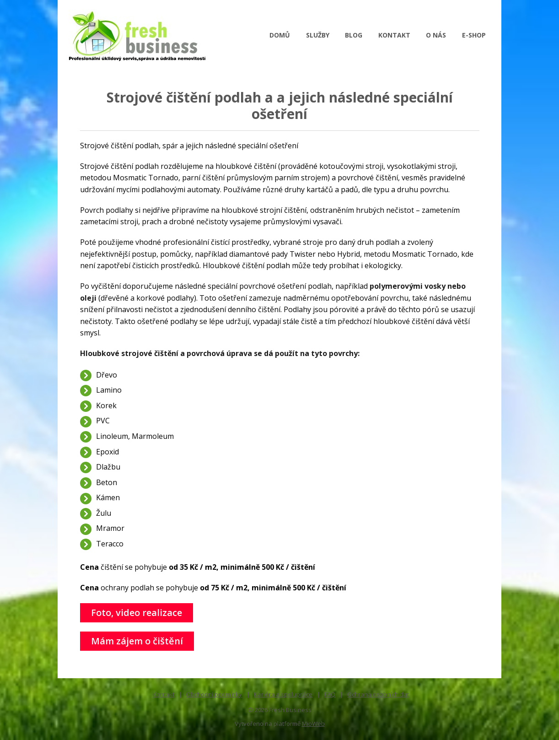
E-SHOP (474, 35)
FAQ (329, 694)
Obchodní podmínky (214, 694)
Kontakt (163, 694)
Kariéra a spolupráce (283, 694)
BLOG (353, 35)
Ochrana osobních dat (378, 694)
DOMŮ (279, 35)
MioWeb (313, 723)
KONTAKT (394, 35)
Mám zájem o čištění (137, 641)
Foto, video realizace (136, 612)
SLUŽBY (317, 35)
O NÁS (436, 35)
